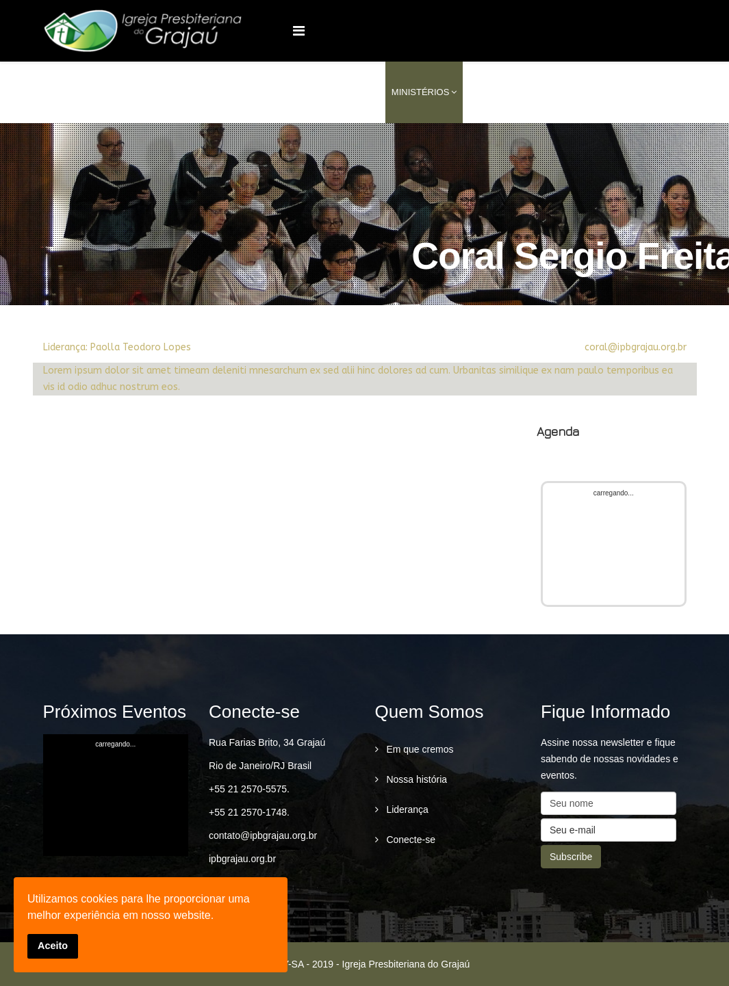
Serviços (492, 92)
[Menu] (299, 30)
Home (283, 92)
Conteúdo (560, 92)
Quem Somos (340, 92)
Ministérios (421, 92)
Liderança (406, 809)
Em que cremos (419, 749)
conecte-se (635, 92)
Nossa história (416, 779)
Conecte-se (409, 839)
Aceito (53, 945)
